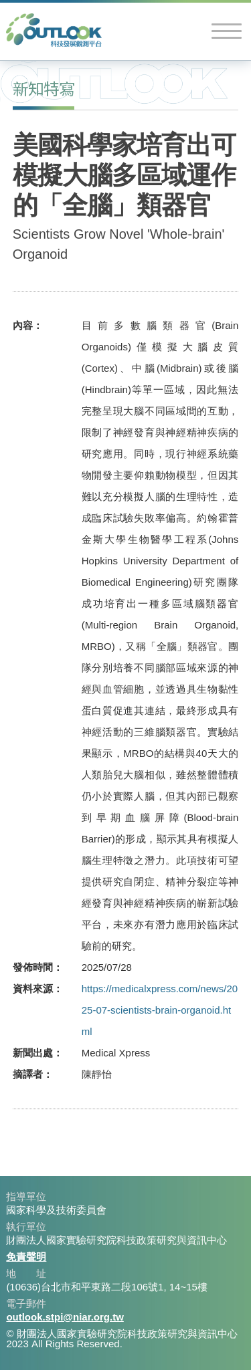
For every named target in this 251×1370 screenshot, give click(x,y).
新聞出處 (33, 1052)
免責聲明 (26, 1256)
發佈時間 (33, 967)
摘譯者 (28, 1074)
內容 (23, 325)
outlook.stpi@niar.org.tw (64, 1317)
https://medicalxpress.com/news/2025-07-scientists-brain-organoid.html (160, 1010)
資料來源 (33, 988)
